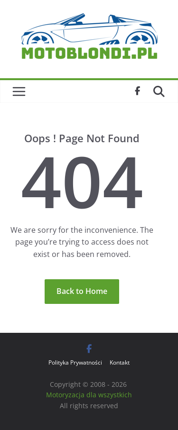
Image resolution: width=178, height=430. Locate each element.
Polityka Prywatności (75, 362)
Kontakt (120, 362)
